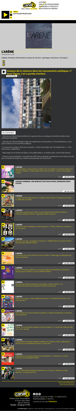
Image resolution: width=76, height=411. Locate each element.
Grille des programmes (49, 4)
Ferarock (53, 402)
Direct (16, 11)
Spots (51, 399)
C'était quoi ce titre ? (43, 397)
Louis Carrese (59, 408)
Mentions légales (69, 408)
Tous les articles (66, 384)
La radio (42, 2)
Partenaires (39, 399)
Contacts (62, 397)
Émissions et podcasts (48, 6)
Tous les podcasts (66, 383)
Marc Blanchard (39, 408)
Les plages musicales (22, 14)
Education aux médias (48, 9)
